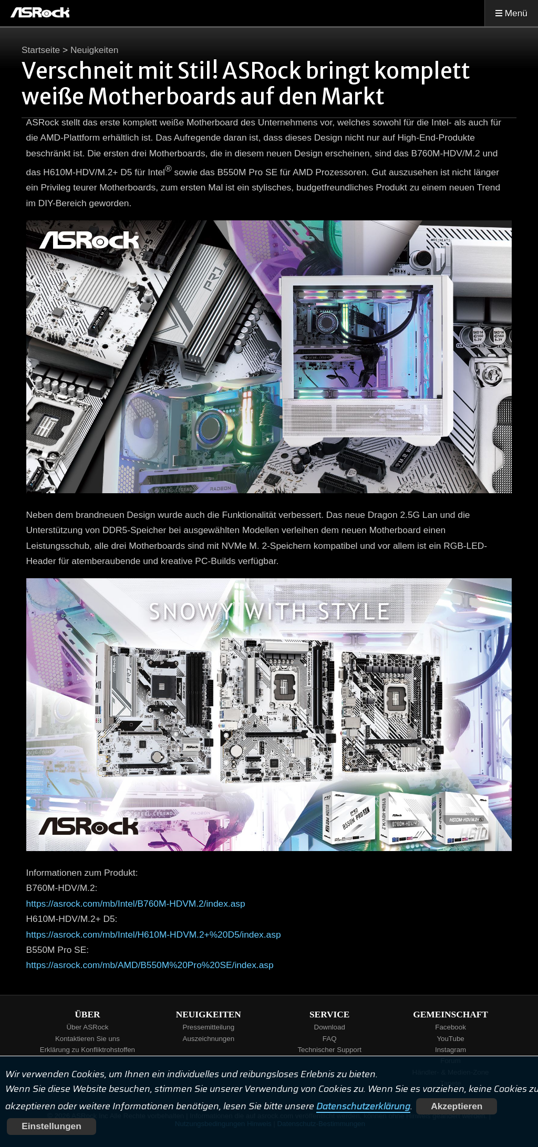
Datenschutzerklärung (363, 1106)
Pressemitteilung (209, 1027)
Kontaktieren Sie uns (87, 1039)
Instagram (450, 1050)
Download (329, 1027)
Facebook (450, 1027)
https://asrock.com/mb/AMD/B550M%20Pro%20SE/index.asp (150, 965)
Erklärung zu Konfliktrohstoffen (87, 1050)
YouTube (450, 1039)
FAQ (330, 1039)
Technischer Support (329, 1050)
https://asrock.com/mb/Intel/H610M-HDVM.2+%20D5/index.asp (153, 934)
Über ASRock (87, 1027)
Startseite (41, 50)
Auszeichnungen (209, 1039)
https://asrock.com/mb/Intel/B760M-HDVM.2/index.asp (135, 903)
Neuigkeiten (94, 50)
